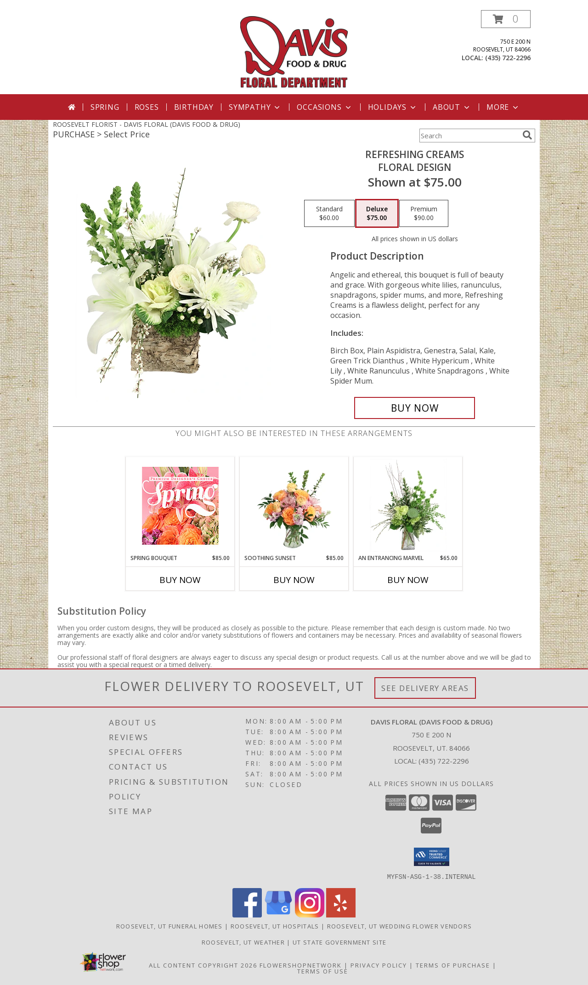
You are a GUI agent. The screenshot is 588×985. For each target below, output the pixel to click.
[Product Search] (469, 135)
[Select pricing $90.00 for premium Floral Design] (424, 213)
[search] (527, 135)
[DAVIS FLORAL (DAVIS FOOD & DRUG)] (294, 52)
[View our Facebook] (247, 914)
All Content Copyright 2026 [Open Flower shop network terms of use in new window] (203, 965)
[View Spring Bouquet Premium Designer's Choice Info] (180, 505)
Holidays (393, 107)
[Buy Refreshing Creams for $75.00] (414, 408)
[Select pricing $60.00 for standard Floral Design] (329, 213)
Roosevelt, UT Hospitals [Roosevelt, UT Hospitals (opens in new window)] (275, 926)
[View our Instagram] (309, 914)
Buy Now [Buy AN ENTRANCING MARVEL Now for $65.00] (408, 580)
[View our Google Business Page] (278, 914)
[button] (506, 19)
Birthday (194, 107)
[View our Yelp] (341, 914)
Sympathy (255, 107)
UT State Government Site (339, 942)
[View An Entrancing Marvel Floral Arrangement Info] (408, 505)
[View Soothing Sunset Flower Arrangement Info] (294, 505)
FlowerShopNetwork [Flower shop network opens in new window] (301, 965)
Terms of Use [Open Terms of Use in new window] (322, 971)
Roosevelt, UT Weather (243, 942)
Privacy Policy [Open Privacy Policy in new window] (379, 965)
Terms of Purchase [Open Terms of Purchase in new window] (453, 965)
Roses (147, 107)
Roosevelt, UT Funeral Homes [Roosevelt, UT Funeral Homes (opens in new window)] (169, 926)
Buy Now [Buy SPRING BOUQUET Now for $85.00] (180, 580)
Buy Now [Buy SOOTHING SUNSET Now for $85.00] (294, 580)
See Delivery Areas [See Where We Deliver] (425, 688)
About (452, 107)
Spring (104, 107)
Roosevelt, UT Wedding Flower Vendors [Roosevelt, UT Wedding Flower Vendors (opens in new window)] (399, 926)
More (503, 107)
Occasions (324, 107)
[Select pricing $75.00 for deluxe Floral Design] (376, 213)
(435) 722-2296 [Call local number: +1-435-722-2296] (508, 57)
